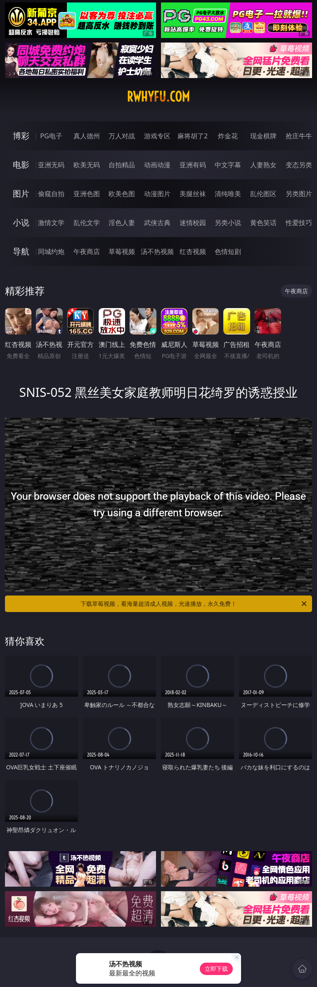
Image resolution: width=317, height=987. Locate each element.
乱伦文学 (86, 222)
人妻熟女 (263, 164)
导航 (21, 251)
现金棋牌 (263, 135)
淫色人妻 (122, 222)
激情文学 (51, 222)
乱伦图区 (263, 193)
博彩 (21, 135)
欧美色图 (122, 193)
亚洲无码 (51, 164)
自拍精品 (122, 164)
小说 (21, 222)
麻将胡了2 (192, 135)
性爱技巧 (299, 222)
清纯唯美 (228, 193)
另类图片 (299, 193)
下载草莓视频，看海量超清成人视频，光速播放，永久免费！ (194, 604)
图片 (21, 193)
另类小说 (228, 222)
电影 (21, 164)
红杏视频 (193, 251)
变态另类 (299, 164)
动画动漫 (157, 164)
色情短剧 (228, 251)
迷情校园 (193, 222)
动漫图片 (157, 193)
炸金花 (228, 135)
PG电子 (51, 135)
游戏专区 (157, 135)
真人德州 (86, 135)
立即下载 (216, 969)
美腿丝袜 (193, 193)
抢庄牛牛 (299, 135)
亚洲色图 (86, 193)
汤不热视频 (157, 251)
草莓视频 (122, 251)
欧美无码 (86, 164)
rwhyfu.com (158, 96)
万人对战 (122, 135)
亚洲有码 (193, 164)
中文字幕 (228, 164)
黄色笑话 (263, 222)
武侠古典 (157, 222)
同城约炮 (51, 251)
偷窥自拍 (51, 193)
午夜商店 (86, 251)
